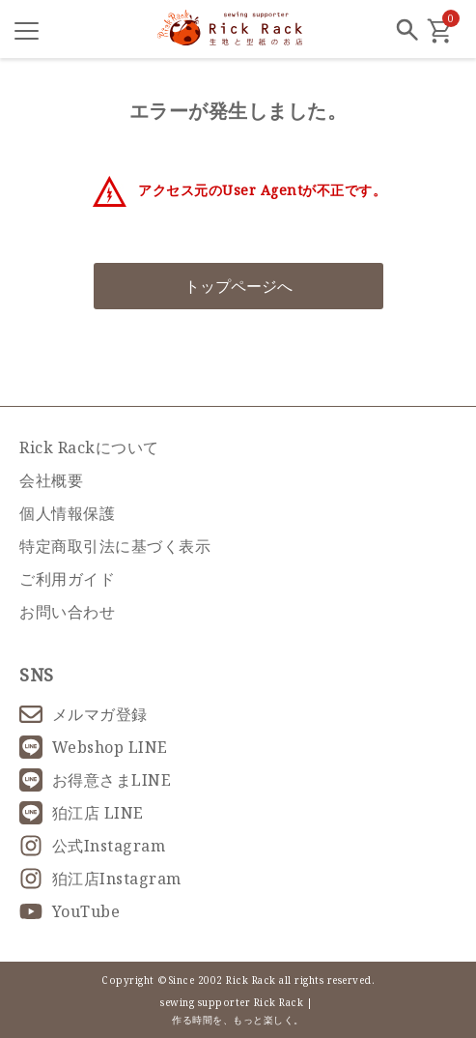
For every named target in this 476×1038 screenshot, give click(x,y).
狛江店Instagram (100, 878)
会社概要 (51, 480)
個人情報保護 (67, 513)
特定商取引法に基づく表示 (114, 546)
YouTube (69, 911)
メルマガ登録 (83, 714)
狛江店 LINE (81, 812)
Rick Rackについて (89, 447)
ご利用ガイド (67, 579)
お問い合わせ (67, 611)
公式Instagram (92, 845)
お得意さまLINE (95, 780)
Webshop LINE (93, 747)
